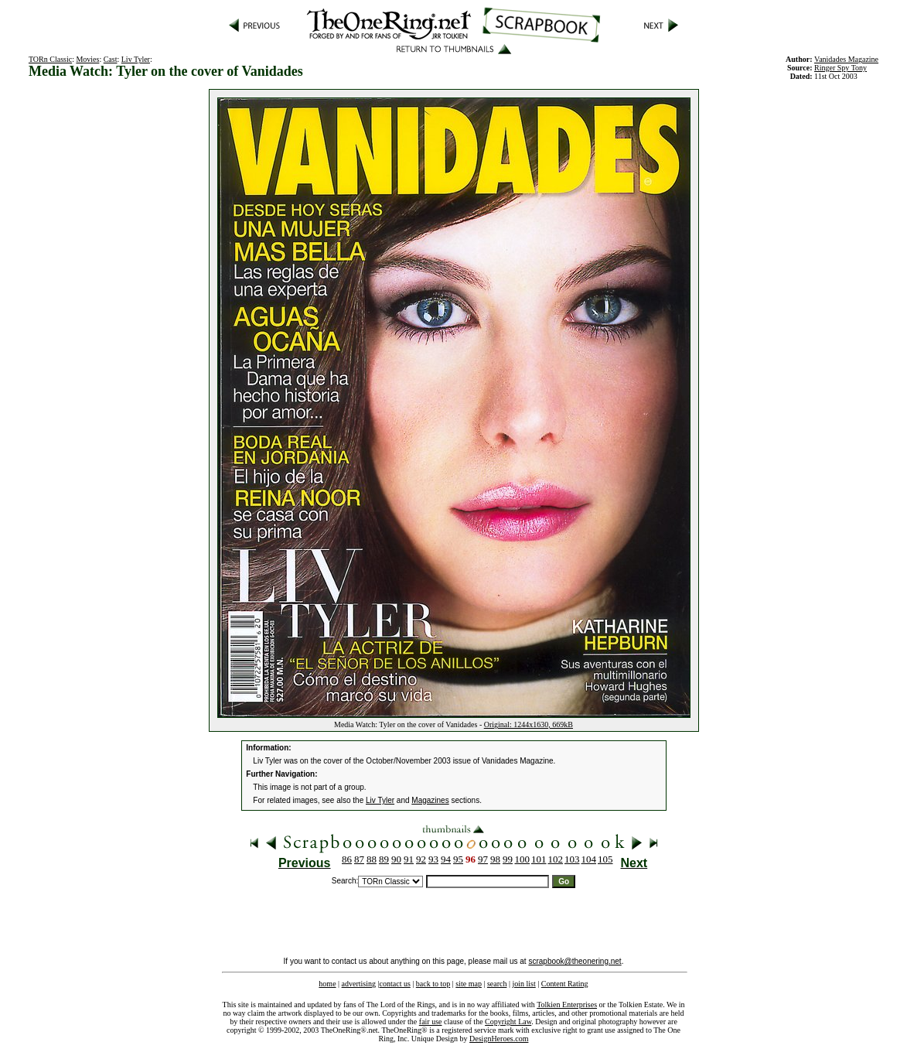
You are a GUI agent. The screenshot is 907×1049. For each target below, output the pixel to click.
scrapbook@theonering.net (574, 961)
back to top (433, 983)
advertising (359, 983)
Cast (111, 59)
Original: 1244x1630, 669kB (528, 724)
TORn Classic (50, 59)
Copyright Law (508, 1021)
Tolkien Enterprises (567, 1004)
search (497, 983)
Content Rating (564, 983)
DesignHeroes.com (498, 1038)
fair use (430, 1021)
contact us (395, 983)
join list (523, 983)
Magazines (429, 800)
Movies (87, 59)
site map (468, 983)
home (327, 983)
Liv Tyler (135, 59)
